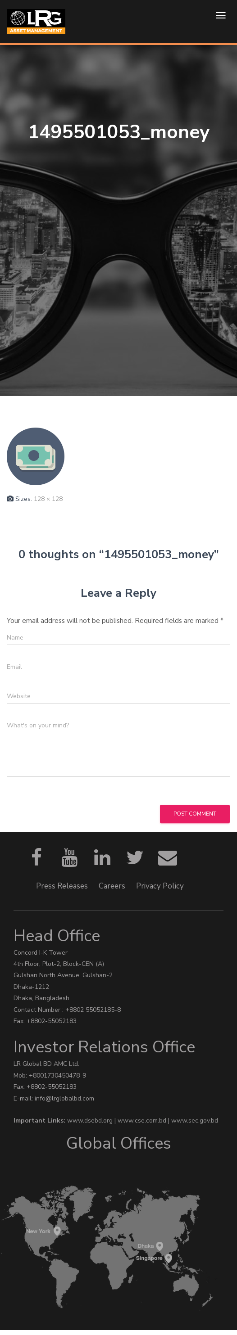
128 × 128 (48, 499)
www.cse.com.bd (143, 1120)
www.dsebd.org (90, 1120)
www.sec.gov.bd (194, 1120)
